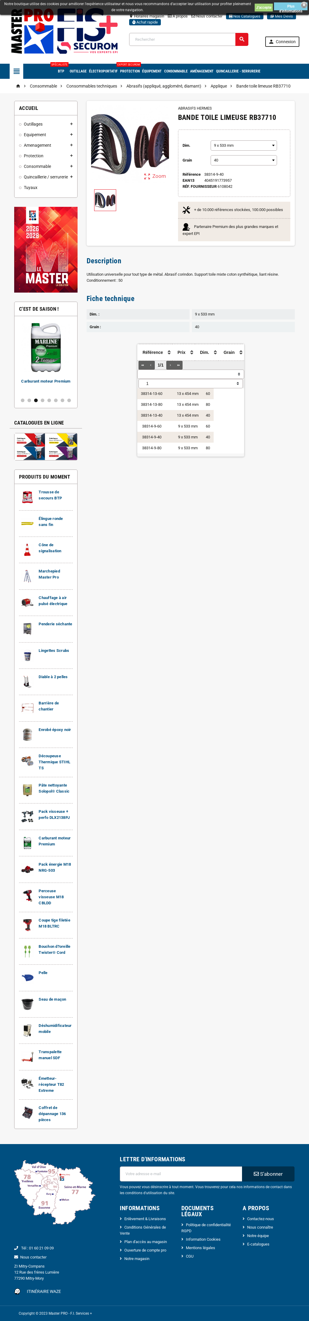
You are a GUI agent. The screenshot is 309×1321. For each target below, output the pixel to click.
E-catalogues (258, 1244)
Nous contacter (206, 16)
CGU (189, 1256)
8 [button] (69, 400)
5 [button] (49, 400)
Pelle (43, 972)
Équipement (152, 71)
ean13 (188, 180)
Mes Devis (281, 16)
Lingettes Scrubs (54, 650)
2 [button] (29, 400)
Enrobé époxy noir (55, 729)
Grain (187, 160)
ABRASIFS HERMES (195, 108)
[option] (46, 357)
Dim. (186, 145)
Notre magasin (136, 1258)
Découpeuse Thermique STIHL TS (54, 762)
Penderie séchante (55, 624)
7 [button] (62, 400)
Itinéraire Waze (44, 1291)
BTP (60, 68)
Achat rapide (145, 22)
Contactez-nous (260, 1219)
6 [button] (56, 400)
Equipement (35, 134)
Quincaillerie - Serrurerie (238, 71)
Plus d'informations (290, 7)
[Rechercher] (189, 39)
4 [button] (42, 400)
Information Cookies (203, 1239)
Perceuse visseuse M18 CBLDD (51, 897)
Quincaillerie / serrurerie (46, 177)
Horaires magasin (146, 16)
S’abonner (268, 1174)
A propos (178, 16)
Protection (130, 68)
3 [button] (36, 400)
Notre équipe (258, 1235)
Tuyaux (30, 187)
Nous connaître (260, 1227)
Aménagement (202, 71)
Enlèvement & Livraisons (145, 1219)
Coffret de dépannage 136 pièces (52, 1113)
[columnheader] (152, 352)
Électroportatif (103, 71)
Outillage (78, 71)
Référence (192, 174)
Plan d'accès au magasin (145, 1241)
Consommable (176, 71)
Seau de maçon (52, 999)
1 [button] (22, 400)
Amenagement (37, 145)
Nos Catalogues (244, 16)
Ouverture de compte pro (145, 1250)
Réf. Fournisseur (200, 186)
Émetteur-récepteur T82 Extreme (51, 1084)
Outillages (33, 124)
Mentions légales (200, 1248)
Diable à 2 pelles (53, 677)
